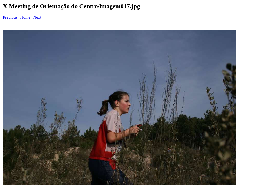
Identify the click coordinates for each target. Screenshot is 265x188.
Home (25, 17)
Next (37, 17)
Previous (10, 17)
